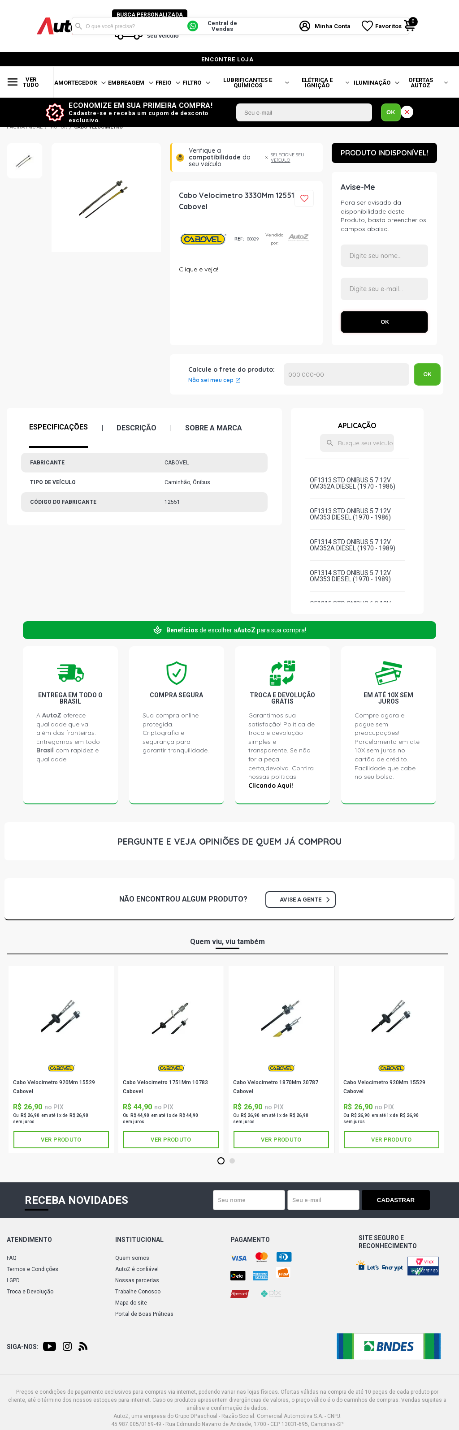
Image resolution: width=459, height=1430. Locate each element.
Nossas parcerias (137, 1280)
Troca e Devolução (30, 1291)
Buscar (78, 26)
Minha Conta (333, 26)
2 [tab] (232, 1161)
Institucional (139, 1239)
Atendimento (29, 1239)
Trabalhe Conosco (137, 1291)
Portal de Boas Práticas (144, 1314)
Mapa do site (131, 1303)
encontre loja (227, 59)
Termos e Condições (32, 1269)
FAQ (12, 1258)
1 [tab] (220, 1161)
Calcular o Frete (346, 374)
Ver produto (61, 1139)
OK (390, 112)
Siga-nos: (23, 1347)
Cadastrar (398, 1200)
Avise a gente (304, 899)
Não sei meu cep (211, 380)
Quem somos (132, 1258)
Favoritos (389, 26)
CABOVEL (203, 239)
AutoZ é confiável (137, 1269)
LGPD (13, 1280)
